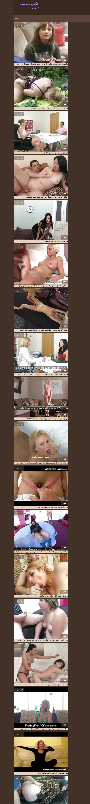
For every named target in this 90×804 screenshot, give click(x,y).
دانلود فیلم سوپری (47, 783)
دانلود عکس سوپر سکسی (62, 780)
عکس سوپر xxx (35, 786)
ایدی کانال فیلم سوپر (62, 778)
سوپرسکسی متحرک (64, 786)
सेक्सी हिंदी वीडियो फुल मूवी (78, 799)
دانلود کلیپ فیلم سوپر (13, 783)
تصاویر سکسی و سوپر (15, 778)
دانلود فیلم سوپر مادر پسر (63, 783)
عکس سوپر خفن (74, 788)
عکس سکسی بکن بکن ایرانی (33, 791)
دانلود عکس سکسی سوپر (42, 780)
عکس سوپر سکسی (45, 788)
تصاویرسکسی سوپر (79, 780)
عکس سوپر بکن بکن (20, 786)
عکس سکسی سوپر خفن (57, 792)
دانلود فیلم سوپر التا (67, 782)
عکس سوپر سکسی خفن (72, 789)
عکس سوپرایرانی (50, 791)
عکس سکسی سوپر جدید (13, 791)
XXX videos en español (11, 799)
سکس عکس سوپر (49, 786)
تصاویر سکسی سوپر (31, 778)
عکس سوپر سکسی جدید (28, 788)
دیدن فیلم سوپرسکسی (61, 785)
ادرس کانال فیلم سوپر (79, 778)
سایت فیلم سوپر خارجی (43, 785)
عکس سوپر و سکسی (19, 789)
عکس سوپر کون (76, 791)
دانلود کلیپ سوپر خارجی (31, 783)
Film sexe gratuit (30, 799)
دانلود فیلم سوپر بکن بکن (51, 782)
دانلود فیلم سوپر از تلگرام (23, 780)
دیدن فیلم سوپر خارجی (78, 785)
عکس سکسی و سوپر (22, 792)
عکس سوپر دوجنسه (60, 788)
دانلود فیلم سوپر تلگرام (33, 782)
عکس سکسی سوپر (61, 799)
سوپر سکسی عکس (12, 785)
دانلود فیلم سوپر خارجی (15, 782)
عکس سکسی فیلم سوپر (39, 792)
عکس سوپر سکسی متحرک (53, 789)
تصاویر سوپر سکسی (47, 778)
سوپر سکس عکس (27, 785)
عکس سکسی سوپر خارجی (77, 792)
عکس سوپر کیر (64, 791)
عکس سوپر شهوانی (35, 789)
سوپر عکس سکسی (79, 786)
